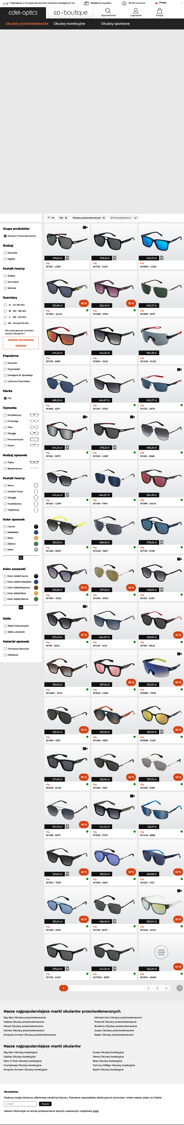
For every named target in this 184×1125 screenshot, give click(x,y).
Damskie (10, 120)
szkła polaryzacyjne (16, 493)
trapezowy (21, 378)
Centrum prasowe (13, 1024)
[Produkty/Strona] (124, 85)
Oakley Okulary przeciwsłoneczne (24, 889)
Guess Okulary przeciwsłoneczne (114, 898)
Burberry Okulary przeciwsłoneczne (115, 894)
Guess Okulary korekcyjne (108, 920)
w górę (177, 1103)
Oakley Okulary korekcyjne (20, 924)
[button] (23, 12)
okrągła (21, 365)
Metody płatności (72, 1024)
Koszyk (159, 15)
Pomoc (126, 1018)
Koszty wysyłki (70, 1028)
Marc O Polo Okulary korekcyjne (23, 928)
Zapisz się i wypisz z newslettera (141, 1028)
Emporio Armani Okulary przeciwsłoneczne (30, 902)
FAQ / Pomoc (130, 1024)
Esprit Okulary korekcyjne (108, 937)
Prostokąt (21, 289)
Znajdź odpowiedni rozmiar (21, 210)
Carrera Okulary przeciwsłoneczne (24, 898)
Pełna (21, 330)
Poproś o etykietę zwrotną (77, 1032)
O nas (6, 1018)
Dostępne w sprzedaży (18, 243)
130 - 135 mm (15, 179)
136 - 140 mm (15, 185)
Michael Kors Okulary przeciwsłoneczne (118, 885)
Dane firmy (51, 1103)
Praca (65, 1018)
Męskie (9, 126)
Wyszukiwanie (108, 15)
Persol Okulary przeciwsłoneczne (23, 894)
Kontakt (7, 1032)
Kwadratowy (21, 283)
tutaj (95, 978)
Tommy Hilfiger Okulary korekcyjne (114, 933)
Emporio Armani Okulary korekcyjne (25, 937)
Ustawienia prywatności (16, 1028)
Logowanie (136, 15)
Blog (125, 1032)
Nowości (10, 230)
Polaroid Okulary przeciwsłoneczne (115, 889)
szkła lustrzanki (14, 499)
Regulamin (8, 1103)
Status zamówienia (133, 1036)
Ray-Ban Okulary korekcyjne (20, 920)
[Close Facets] (21, 86)
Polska (162, 2)
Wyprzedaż (12, 236)
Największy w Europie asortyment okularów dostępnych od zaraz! (42, 4)
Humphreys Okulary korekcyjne (23, 933)
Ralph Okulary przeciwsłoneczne (114, 902)
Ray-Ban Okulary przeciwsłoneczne (25, 885)
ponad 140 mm (16, 191)
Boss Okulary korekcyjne (107, 928)
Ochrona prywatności (30, 1103)
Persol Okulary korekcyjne (108, 924)
